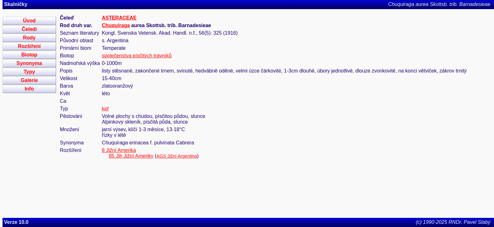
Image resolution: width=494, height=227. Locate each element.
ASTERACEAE (119, 17)
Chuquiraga (116, 25)
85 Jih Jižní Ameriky (131, 156)
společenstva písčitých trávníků (136, 55)
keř (105, 108)
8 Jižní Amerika (119, 150)
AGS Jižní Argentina (177, 156)
